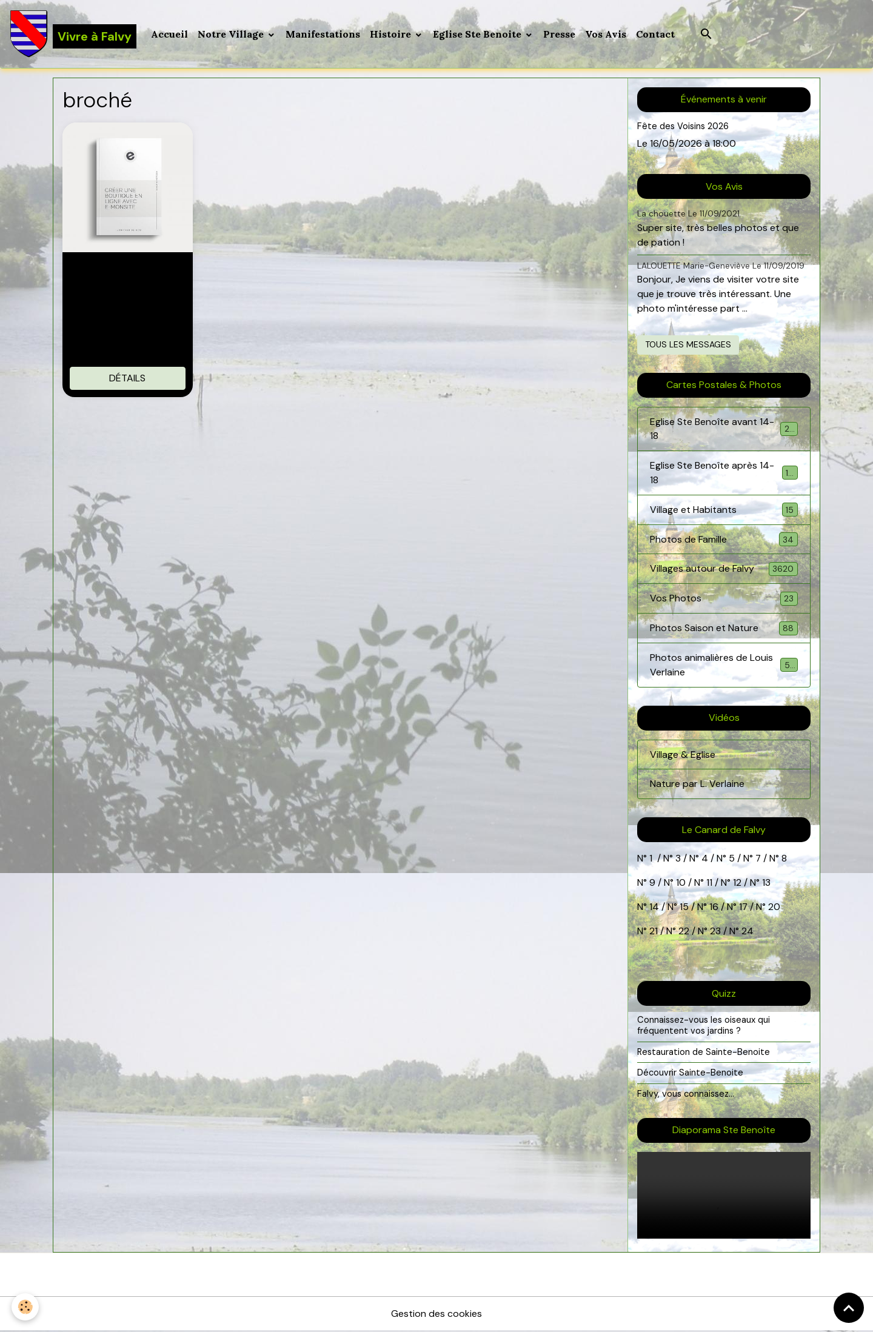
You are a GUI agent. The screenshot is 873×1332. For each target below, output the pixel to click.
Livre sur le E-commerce (128, 274)
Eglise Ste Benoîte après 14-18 (724, 473)
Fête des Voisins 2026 (683, 126)
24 (746, 932)
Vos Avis (605, 34)
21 (654, 932)
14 (654, 908)
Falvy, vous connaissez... (685, 1095)
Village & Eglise (682, 755)
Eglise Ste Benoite (478, 34)
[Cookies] (25, 1306)
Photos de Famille (724, 540)
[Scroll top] (849, 1308)
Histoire (391, 34)
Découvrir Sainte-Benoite (690, 1074)
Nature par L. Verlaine (697, 785)
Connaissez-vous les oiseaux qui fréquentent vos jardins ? (704, 1027)
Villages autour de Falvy (724, 570)
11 (708, 884)
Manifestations (323, 34)
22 (682, 932)
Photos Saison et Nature (724, 629)
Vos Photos (724, 599)
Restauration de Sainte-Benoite (704, 1053)
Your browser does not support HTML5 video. (724, 1196)
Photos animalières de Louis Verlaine (724, 666)
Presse (559, 34)
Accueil (169, 34)
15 (684, 908)
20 (773, 908)
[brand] (73, 34)
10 (680, 884)
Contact (655, 34)
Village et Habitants (724, 510)
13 (766, 884)
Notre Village (232, 34)
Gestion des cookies (436, 1314)
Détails (127, 378)
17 (743, 908)
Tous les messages (688, 344)
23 (715, 932)
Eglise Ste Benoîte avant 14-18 (724, 429)
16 (714, 908)
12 (738, 884)
